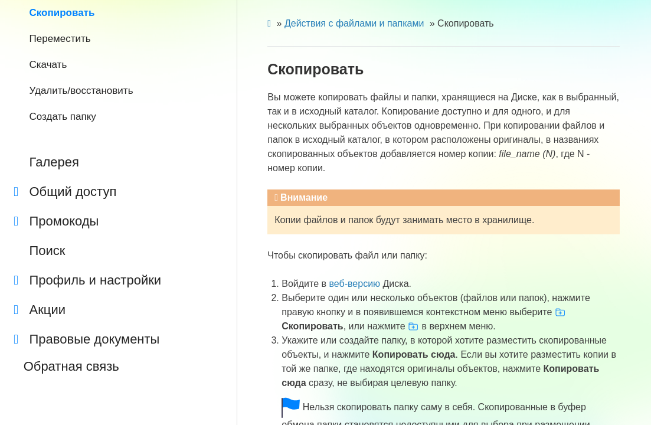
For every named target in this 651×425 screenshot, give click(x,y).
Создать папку (63, 116)
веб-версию (354, 284)
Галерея (54, 162)
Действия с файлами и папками (354, 23)
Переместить (60, 38)
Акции (40, 310)
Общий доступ (65, 192)
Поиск (48, 250)
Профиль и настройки (87, 280)
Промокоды (56, 221)
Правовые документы (86, 339)
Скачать (48, 64)
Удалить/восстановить (81, 90)
